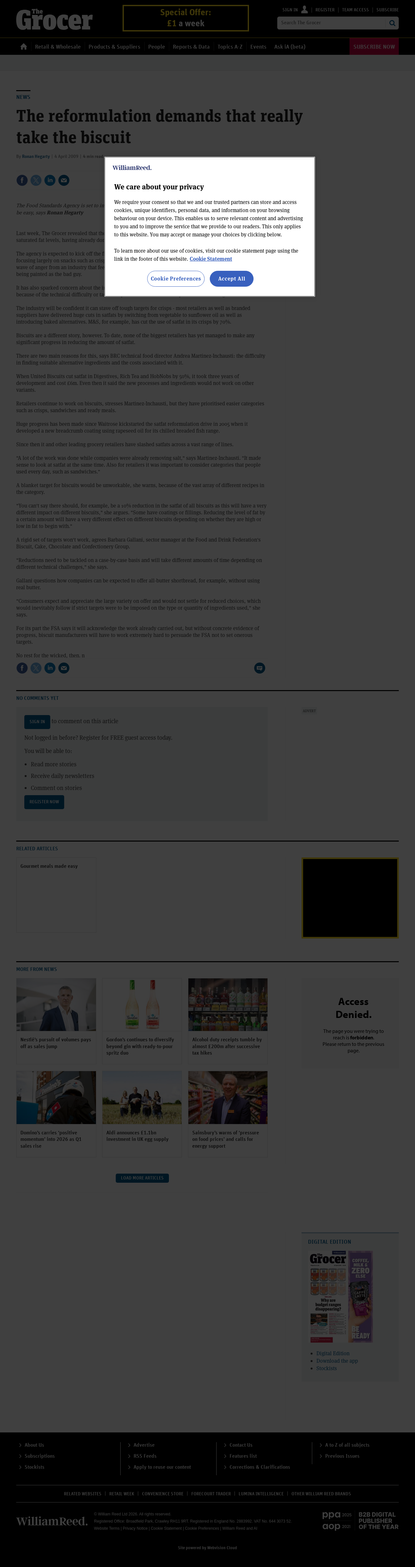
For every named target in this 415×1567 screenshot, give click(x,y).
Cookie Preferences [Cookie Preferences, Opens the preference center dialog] (176, 278)
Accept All (231, 278)
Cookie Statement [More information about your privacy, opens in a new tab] (211, 258)
